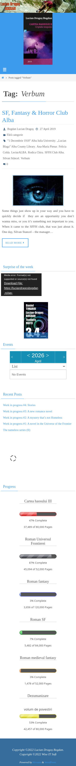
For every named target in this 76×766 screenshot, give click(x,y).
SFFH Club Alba (54, 152)
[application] (21, 284)
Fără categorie (15, 134)
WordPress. (51, 762)
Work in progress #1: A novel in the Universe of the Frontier (37, 423)
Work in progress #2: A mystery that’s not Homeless (32, 417)
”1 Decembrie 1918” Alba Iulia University (31, 140)
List (15, 366)
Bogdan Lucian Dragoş (20, 128)
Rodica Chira (35, 152)
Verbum (25, 158)
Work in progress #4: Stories (19, 405)
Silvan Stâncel (11, 158)
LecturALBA (18, 152)
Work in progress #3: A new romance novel (27, 411)
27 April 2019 (48, 128)
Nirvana (37, 762)
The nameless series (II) (16, 430)
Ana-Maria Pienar (47, 146)
